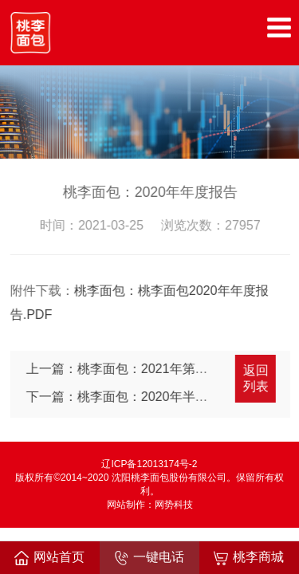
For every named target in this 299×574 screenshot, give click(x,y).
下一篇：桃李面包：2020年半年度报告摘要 (150, 396)
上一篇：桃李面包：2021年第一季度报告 (143, 368)
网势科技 (174, 504)
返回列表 (256, 378)
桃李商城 (249, 557)
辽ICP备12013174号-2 (149, 464)
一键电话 (149, 557)
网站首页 (49, 557)
